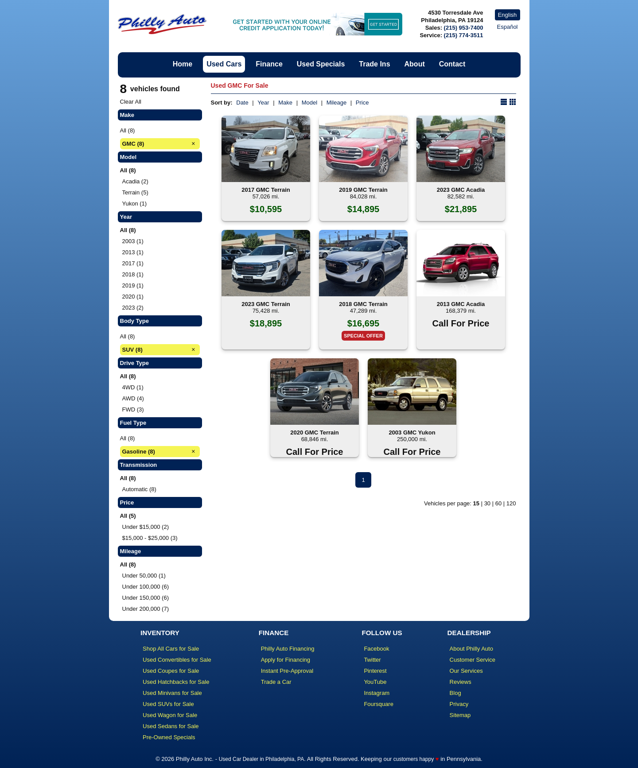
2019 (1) (133, 285)
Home (182, 64)
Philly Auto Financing (288, 648)
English (507, 15)
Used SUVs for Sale (168, 704)
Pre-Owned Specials (169, 737)
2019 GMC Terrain (363, 189)
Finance (269, 64)
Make (285, 102)
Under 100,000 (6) (145, 586)
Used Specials (321, 64)
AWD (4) (133, 398)
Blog (455, 693)
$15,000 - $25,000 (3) (150, 538)
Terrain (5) (135, 192)
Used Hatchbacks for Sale (176, 682)
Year (263, 102)
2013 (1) (133, 252)
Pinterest (375, 670)
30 (487, 503)
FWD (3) (133, 409)
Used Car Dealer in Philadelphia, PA (261, 759)
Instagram (376, 693)
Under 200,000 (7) (145, 608)
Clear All (130, 101)
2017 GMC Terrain (265, 189)
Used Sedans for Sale (170, 726)
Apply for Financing (285, 659)
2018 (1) (133, 274)
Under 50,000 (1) (144, 575)
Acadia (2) (135, 181)
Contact (452, 64)
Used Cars (223, 64)
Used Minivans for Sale (172, 693)
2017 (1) (133, 263)
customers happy (413, 759)
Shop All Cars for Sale (171, 648)
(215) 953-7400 (463, 27)
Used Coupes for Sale (171, 670)
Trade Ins (374, 64)
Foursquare (378, 704)
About (415, 64)
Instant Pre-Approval (287, 670)
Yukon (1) (134, 203)
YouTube (375, 682)
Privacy (459, 704)
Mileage (337, 102)
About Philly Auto (471, 648)
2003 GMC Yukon (412, 432)
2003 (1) (133, 241)
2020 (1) (133, 296)
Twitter (372, 659)
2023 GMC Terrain (265, 304)
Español (507, 26)
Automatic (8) (139, 489)
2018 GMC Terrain (363, 304)
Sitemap (460, 715)
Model (309, 102)
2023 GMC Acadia (461, 189)
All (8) (127, 130)
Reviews (460, 682)
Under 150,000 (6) (145, 597)
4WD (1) (133, 387)
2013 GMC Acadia (461, 304)
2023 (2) (133, 307)
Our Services (466, 670)
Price (362, 102)
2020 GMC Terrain (314, 432)
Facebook (376, 648)
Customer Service (472, 659)
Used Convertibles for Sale (177, 659)
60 (498, 503)
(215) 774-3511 (463, 35)
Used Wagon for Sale (170, 715)
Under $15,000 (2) (145, 527)
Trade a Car (276, 682)
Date (242, 102)
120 (511, 503)
